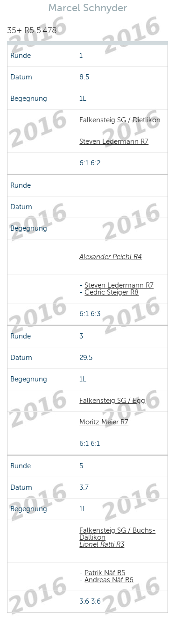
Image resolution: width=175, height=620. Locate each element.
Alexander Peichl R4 (110, 257)
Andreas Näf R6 (108, 580)
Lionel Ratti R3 (101, 544)
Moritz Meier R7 (103, 422)
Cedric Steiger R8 (111, 292)
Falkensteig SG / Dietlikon (120, 120)
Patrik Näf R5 (104, 573)
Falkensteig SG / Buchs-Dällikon (117, 534)
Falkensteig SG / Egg (112, 400)
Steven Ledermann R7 (113, 141)
